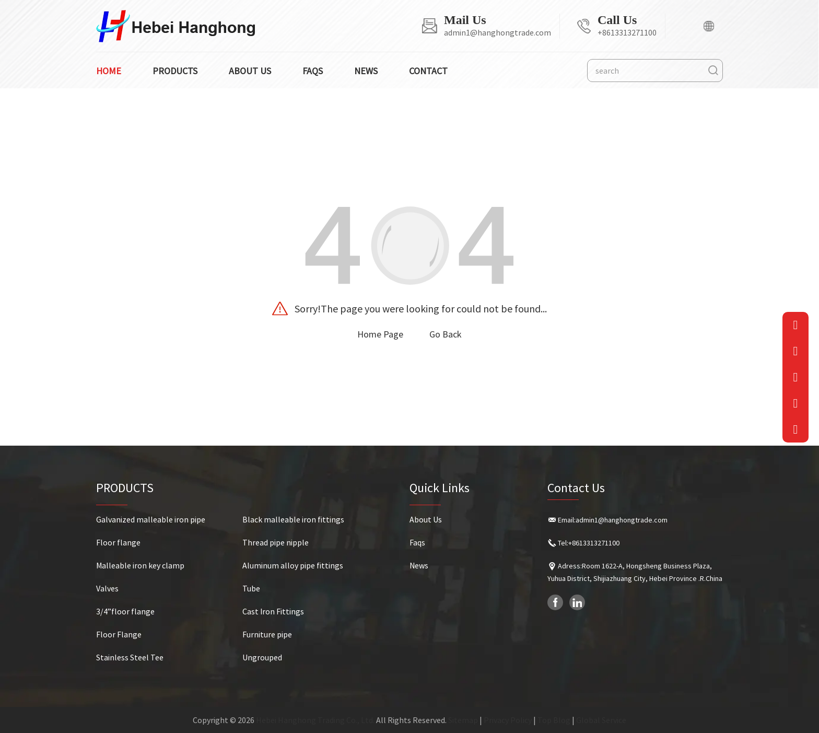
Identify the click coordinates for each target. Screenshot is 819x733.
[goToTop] (795, 429)
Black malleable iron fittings (293, 519)
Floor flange (118, 542)
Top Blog (553, 720)
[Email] (795, 325)
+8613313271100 (627, 32)
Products (175, 71)
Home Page (380, 334)
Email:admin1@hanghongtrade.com (613, 520)
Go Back (445, 334)
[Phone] (795, 351)
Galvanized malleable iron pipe (150, 519)
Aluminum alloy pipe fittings (292, 565)
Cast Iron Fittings (273, 611)
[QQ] (795, 403)
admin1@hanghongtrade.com (497, 32)
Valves (107, 588)
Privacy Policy (508, 720)
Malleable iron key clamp (140, 565)
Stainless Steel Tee (129, 657)
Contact (428, 71)
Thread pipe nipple (275, 542)
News (366, 71)
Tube (251, 588)
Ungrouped (262, 657)
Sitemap (463, 720)
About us (250, 71)
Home (108, 71)
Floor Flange (119, 634)
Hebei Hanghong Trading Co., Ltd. (315, 720)
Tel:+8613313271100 (588, 543)
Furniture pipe (267, 634)
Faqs (312, 71)
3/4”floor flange (125, 611)
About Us (426, 519)
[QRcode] (795, 377)
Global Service (601, 720)
